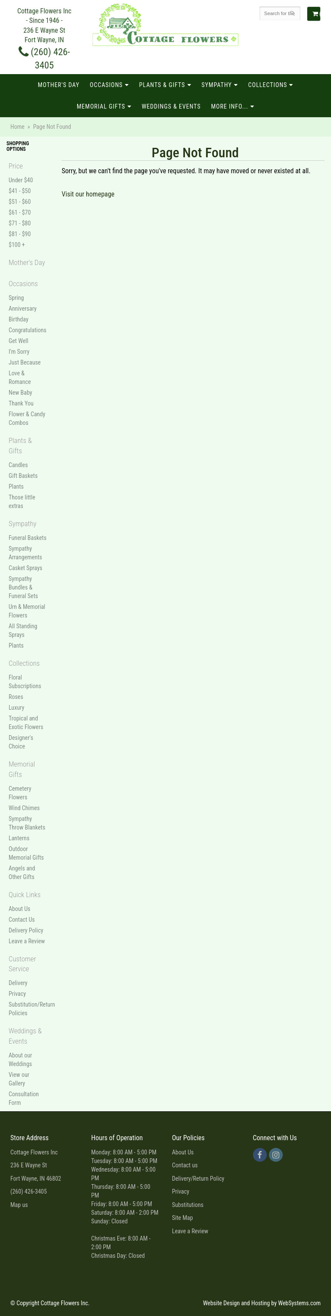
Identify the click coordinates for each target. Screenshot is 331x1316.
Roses (16, 696)
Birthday (18, 319)
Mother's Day (59, 84)
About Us (19, 908)
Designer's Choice (21, 742)
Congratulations (28, 330)
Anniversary (23, 308)
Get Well (18, 340)
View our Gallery (19, 1079)
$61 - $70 (20, 212)
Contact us (185, 1165)
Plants (16, 486)
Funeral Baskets (28, 537)
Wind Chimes (24, 808)
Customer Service (22, 963)
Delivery (18, 982)
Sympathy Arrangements (25, 553)
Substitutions (187, 1204)
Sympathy (217, 84)
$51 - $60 (20, 201)
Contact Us (22, 919)
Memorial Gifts (101, 106)
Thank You (21, 403)
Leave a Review (27, 941)
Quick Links (25, 894)
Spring (16, 297)
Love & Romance (20, 377)
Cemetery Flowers (20, 793)
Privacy (17, 993)
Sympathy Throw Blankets (27, 823)
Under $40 (21, 180)
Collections (267, 84)
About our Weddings (20, 1059)
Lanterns (19, 838)
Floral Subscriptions (25, 681)
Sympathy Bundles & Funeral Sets (23, 587)
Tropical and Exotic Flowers (26, 722)
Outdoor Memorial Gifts (26, 853)
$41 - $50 (20, 190)
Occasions (106, 84)
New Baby (20, 392)
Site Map (182, 1217)
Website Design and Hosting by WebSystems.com (262, 1303)
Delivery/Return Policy (198, 1178)
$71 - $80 (20, 223)
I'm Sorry (19, 351)
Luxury (16, 707)
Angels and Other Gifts (22, 872)
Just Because (25, 362)
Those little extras (22, 501)
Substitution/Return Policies (28, 1009)
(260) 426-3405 (28, 1191)
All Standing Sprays (23, 630)
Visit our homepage (88, 194)
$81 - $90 (20, 234)
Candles (18, 465)
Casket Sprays (25, 567)
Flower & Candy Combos (27, 418)
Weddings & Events (171, 106)
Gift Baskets (23, 475)
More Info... (229, 106)
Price (16, 166)
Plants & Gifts (162, 84)
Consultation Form (24, 1098)
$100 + (17, 244)
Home (17, 126)
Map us (19, 1204)
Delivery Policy (26, 930)
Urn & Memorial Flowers (27, 611)
